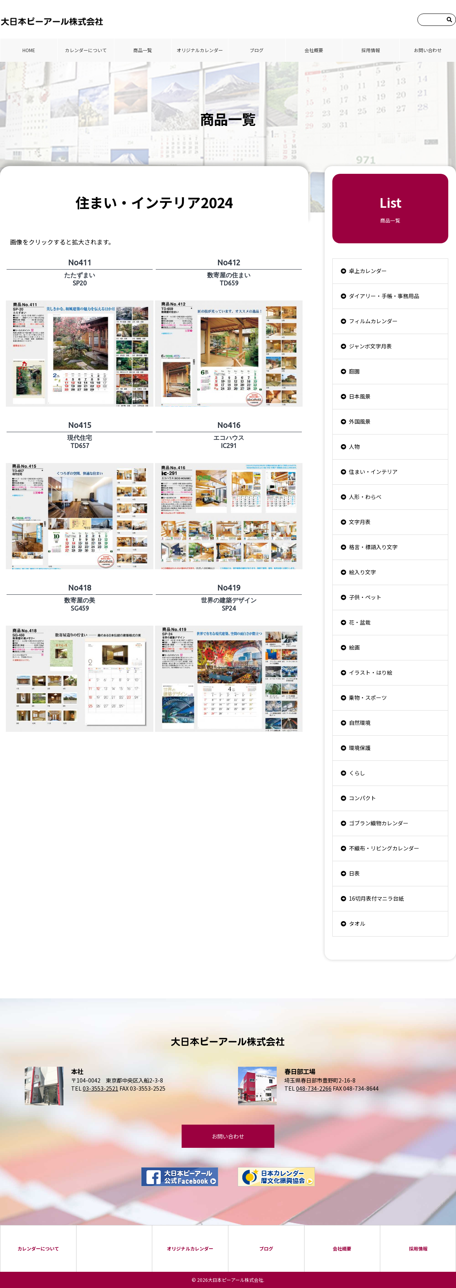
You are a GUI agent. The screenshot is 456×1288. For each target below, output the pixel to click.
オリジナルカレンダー (200, 50)
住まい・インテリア (373, 471)
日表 (354, 873)
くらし (357, 773)
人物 (354, 446)
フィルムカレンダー (373, 321)
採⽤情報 (370, 50)
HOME (28, 50)
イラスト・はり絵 (370, 672)
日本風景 (360, 396)
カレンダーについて (86, 50)
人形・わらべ (365, 497)
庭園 (354, 371)
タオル (357, 923)
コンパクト (362, 798)
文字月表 (360, 522)
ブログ (257, 50)
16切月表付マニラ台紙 (376, 898)
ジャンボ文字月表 (370, 346)
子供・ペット (365, 597)
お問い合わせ (428, 50)
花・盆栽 (360, 622)
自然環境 (360, 722)
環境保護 (360, 748)
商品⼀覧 (142, 50)
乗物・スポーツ (368, 697)
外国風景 (360, 421)
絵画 (354, 647)
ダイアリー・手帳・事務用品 (384, 296)
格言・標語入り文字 (373, 547)
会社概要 (314, 50)
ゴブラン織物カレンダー (378, 823)
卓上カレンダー (368, 271)
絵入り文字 (362, 572)
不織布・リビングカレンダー (384, 848)
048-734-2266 (314, 1088)
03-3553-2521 (100, 1088)
